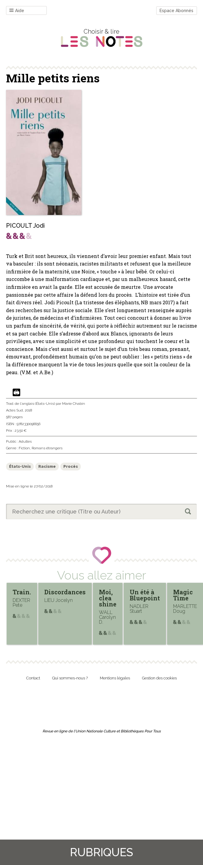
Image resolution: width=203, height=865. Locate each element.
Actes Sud (14, 410)
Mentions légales (115, 678)
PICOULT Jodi (25, 225)
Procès (70, 466)
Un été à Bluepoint (145, 595)
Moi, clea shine (107, 598)
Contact (33, 678)
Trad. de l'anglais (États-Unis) (30, 403)
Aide (16, 10)
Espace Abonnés (176, 10)
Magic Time (183, 595)
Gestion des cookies (159, 678)
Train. (22, 592)
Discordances (65, 592)
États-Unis (20, 466)
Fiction (24, 448)
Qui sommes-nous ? (70, 678)
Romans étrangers (47, 448)
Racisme (47, 466)
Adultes (25, 441)
